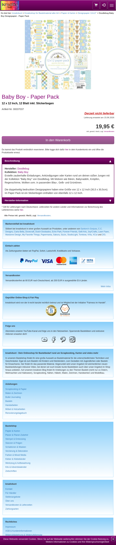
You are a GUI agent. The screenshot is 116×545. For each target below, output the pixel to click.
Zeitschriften (11, 471)
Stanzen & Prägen (13, 443)
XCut (95, 234)
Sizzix (63, 234)
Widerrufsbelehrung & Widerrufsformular (23, 535)
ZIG (103, 234)
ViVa (90, 234)
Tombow (82, 234)
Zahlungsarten (12, 509)
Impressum (10, 527)
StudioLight (72, 234)
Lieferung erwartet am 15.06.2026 (99, 117)
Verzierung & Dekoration (16, 451)
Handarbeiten (11, 405)
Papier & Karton (68, 13)
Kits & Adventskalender (16, 467)
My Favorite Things (31, 234)
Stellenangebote (12, 497)
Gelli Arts (82, 231)
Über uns (9, 501)
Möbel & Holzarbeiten (15, 409)
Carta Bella (19, 231)
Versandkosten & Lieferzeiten (18, 505)
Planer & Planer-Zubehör (16, 435)
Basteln (8, 401)
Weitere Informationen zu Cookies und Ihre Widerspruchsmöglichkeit (77, 542)
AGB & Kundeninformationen (18, 531)
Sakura (56, 234)
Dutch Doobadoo (43, 231)
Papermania (46, 234)
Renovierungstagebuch (16, 413)
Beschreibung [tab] (58, 161)
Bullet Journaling (13, 397)
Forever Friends (70, 231)
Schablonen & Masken (15, 447)
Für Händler (10, 493)
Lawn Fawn (103, 231)
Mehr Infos (106, 286)
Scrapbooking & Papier (16, 389)
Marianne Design (13, 234)
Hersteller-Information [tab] (58, 200)
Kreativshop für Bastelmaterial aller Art (41, 13)
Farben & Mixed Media (15, 455)
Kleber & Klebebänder (15, 459)
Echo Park (56, 231)
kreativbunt (17, 13)
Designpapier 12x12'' (87, 13)
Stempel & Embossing (15, 439)
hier (67, 149)
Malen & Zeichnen (13, 393)
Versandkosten (109, 131)
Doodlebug (23, 168)
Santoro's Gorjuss (89, 229)
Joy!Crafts (92, 231)
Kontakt (8, 489)
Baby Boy (23, 172)
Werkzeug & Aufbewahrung (17, 463)
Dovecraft (29, 231)
